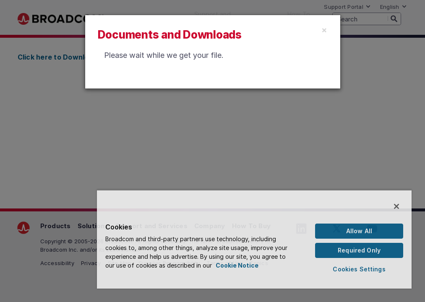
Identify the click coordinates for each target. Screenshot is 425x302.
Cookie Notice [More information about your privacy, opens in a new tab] (237, 265)
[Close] (324, 30)
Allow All (359, 230)
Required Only (359, 250)
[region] (254, 239)
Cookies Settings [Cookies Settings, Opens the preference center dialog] (359, 269)
